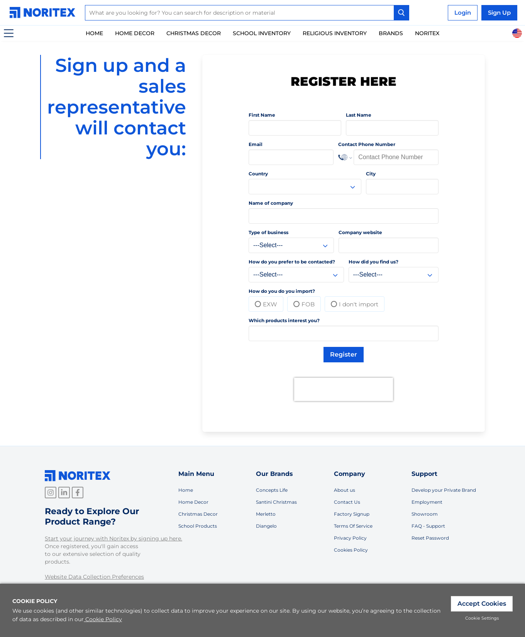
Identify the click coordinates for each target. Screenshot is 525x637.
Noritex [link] (427, 33)
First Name (262, 115)
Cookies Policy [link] (351, 550)
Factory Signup (351, 514)
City (371, 174)
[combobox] (247, 12)
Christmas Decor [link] (193, 33)
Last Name (358, 115)
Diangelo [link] (266, 526)
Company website (360, 232)
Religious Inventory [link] (335, 33)
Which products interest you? (284, 320)
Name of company (271, 203)
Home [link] (94, 33)
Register (343, 354)
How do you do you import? (282, 291)
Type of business (268, 232)
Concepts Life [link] (272, 490)
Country (258, 174)
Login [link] (462, 12)
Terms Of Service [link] (353, 526)
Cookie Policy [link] (103, 619)
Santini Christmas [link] (276, 502)
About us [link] (344, 490)
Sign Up (499, 12)
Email (255, 144)
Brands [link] (391, 33)
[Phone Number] (396, 157)
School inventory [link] (262, 33)
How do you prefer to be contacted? (292, 262)
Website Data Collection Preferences (94, 576)
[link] (44, 12)
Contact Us (347, 502)
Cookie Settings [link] (482, 618)
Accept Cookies (481, 603)
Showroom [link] (425, 514)
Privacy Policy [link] (350, 538)
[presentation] (343, 389)
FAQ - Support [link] (428, 526)
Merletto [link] (266, 514)
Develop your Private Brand (444, 490)
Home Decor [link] (134, 33)
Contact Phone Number (366, 144)
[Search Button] (401, 12)
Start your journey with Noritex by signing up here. (113, 538)
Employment (427, 502)
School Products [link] (197, 526)
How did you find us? (373, 262)
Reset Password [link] (430, 538)
